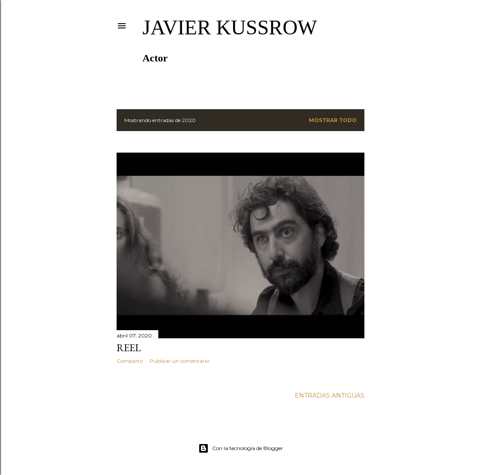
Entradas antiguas (329, 395)
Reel (129, 347)
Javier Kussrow (229, 27)
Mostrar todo (333, 120)
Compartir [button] (130, 361)
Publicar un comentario (179, 361)
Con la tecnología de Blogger (240, 448)
